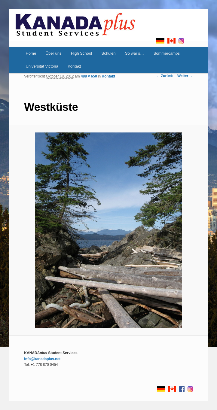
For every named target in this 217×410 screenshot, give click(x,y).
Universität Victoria (42, 66)
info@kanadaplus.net (42, 359)
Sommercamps (167, 53)
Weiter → (185, 76)
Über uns (54, 53)
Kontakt (74, 66)
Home (31, 53)
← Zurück (164, 76)
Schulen (109, 53)
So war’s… (134, 53)
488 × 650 (89, 76)
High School (81, 53)
